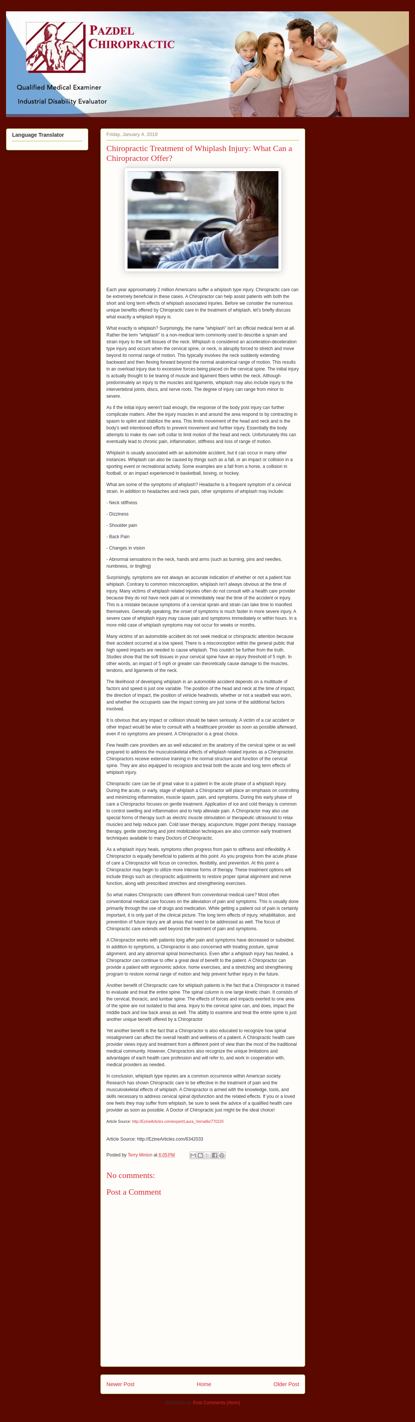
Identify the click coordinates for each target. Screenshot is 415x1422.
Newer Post (120, 1384)
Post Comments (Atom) (216, 1402)
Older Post (286, 1384)
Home (204, 1384)
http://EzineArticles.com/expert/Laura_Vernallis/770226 (178, 1121)
